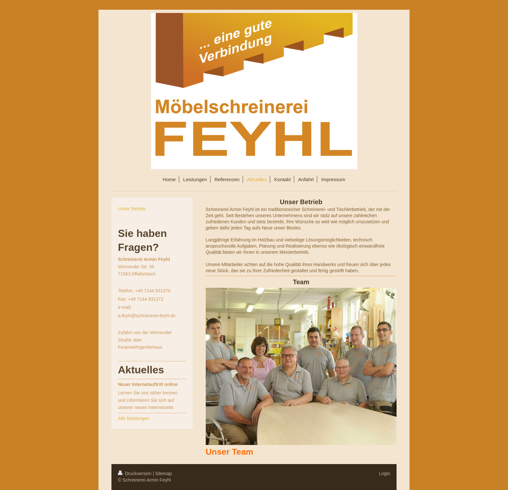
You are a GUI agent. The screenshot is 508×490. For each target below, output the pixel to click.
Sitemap (163, 473)
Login (384, 473)
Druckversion (135, 473)
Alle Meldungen (133, 418)
